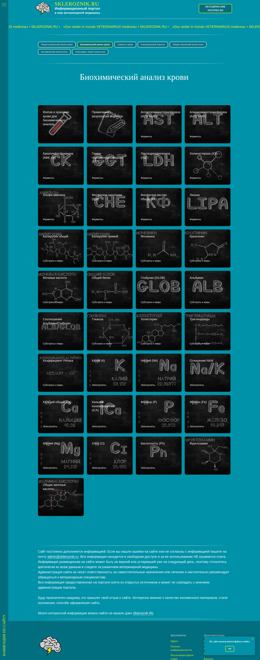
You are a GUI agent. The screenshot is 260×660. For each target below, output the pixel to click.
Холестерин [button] (149, 300)
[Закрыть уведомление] (252, 639)
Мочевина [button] (148, 225)
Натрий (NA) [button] (149, 337)
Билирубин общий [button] (56, 225)
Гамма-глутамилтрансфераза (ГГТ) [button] (107, 154)
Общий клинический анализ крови (57, 45)
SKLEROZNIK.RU (77, 4)
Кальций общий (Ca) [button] (57, 375)
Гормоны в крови (126, 45)
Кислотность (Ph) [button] (153, 412)
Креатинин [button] (197, 225)
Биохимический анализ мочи (54, 52)
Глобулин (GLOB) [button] (153, 263)
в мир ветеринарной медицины (77, 12)
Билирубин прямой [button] (105, 225)
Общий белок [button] (101, 263)
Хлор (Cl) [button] (98, 412)
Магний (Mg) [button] (51, 412)
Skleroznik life (143, 574)
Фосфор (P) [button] (149, 375)
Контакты (208, 620)
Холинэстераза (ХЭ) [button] (204, 150)
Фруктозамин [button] (199, 412)
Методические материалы (215, 8)
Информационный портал (77, 8)
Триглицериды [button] (200, 300)
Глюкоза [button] (97, 300)
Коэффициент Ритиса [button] (58, 337)
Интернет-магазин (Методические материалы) (213, 606)
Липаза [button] (195, 188)
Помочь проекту (212, 615)
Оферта (174, 602)
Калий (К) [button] (98, 337)
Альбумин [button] (196, 263)
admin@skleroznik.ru (62, 518)
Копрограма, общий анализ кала (91, 52)
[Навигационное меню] (4, 5)
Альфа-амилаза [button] (54, 188)
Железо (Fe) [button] (198, 375)
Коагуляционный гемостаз (155, 45)
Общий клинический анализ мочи (190, 45)
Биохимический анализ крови (96, 45)
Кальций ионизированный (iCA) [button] (103, 379)
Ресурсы (208, 625)
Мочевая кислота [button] (55, 263)
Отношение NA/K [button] (202, 337)
